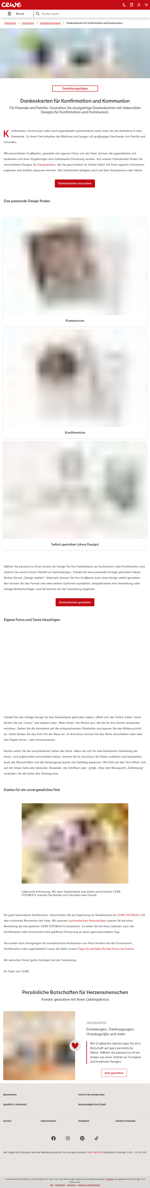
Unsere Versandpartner (91, 1097)
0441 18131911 (94, 1155)
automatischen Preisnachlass (87, 921)
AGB (51, 1185)
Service (7, 1124)
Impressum (71, 1185)
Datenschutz (60, 1185)
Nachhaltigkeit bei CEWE (92, 1107)
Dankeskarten (46, 165)
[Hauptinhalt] (75, 557)
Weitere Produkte (126, 1124)
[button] (139, 5)
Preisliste (109, 1179)
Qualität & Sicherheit (15, 1107)
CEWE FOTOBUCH (128, 915)
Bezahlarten (10, 1097)
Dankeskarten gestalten (75, 602)
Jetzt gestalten (114, 1073)
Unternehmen (48, 1124)
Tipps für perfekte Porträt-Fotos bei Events (106, 949)
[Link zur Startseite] (30, 5)
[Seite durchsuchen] (92, 14)
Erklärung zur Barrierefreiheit (89, 1185)
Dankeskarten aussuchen (75, 183)
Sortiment (83, 1124)
